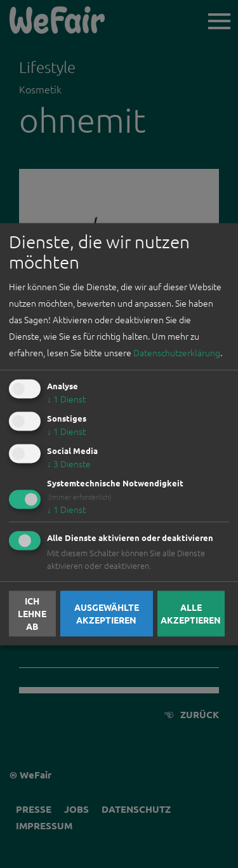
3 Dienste (69, 463)
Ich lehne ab (32, 613)
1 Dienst (66, 399)
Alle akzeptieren (191, 613)
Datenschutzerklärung (176, 353)
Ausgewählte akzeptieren (106, 613)
